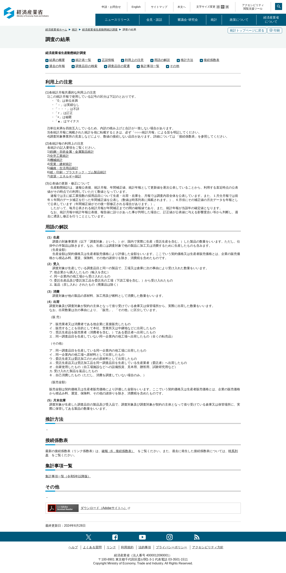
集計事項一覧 (150, 66)
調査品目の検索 (86, 66)
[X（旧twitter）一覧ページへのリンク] (88, 536)
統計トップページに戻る (247, 30)
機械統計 (56, 160)
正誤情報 (108, 60)
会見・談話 (154, 19)
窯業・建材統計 (61, 164)
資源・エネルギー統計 (65, 176)
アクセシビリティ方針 (207, 547)
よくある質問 (92, 547)
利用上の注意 (134, 60)
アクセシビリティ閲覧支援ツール (253, 7)
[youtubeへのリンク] (142, 536)
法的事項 (144, 547)
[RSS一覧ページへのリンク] (196, 536)
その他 (174, 66)
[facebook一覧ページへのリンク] (115, 536)
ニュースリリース (117, 19)
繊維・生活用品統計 (64, 168)
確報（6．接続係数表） (118, 451)
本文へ (182, 6)
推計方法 (187, 60)
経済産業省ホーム (56, 29)
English (136, 6)
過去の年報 (57, 66)
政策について (239, 19)
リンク (111, 547)
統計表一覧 (83, 60)
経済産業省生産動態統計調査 (100, 29)
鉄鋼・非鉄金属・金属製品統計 (72, 151)
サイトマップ (159, 6)
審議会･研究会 (188, 19)
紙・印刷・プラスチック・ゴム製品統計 (78, 172)
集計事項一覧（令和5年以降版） (68, 476)
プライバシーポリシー (171, 547)
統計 (214, 19)
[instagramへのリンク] (169, 536)
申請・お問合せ (111, 6)
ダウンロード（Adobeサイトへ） (88, 508)
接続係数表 (211, 60)
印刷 (274, 30)
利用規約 (127, 547)
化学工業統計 (59, 155)
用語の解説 (162, 60)
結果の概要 (57, 60)
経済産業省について (271, 19)
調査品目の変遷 (119, 66)
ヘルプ (73, 547)
